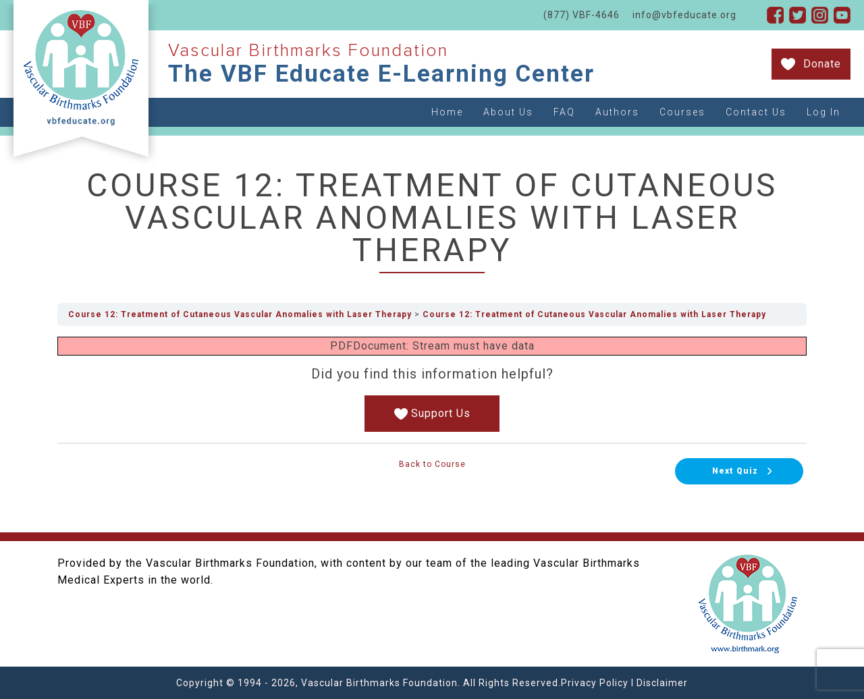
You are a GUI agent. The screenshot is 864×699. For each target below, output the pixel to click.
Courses (682, 112)
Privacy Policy (594, 682)
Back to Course (432, 464)
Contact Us (756, 112)
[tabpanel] (432, 384)
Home (447, 112)
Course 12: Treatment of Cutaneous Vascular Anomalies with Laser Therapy (240, 314)
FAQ (564, 112)
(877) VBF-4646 (581, 14)
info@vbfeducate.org (684, 14)
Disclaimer (662, 682)
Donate (822, 63)
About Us (508, 112)
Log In (823, 112)
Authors (617, 112)
